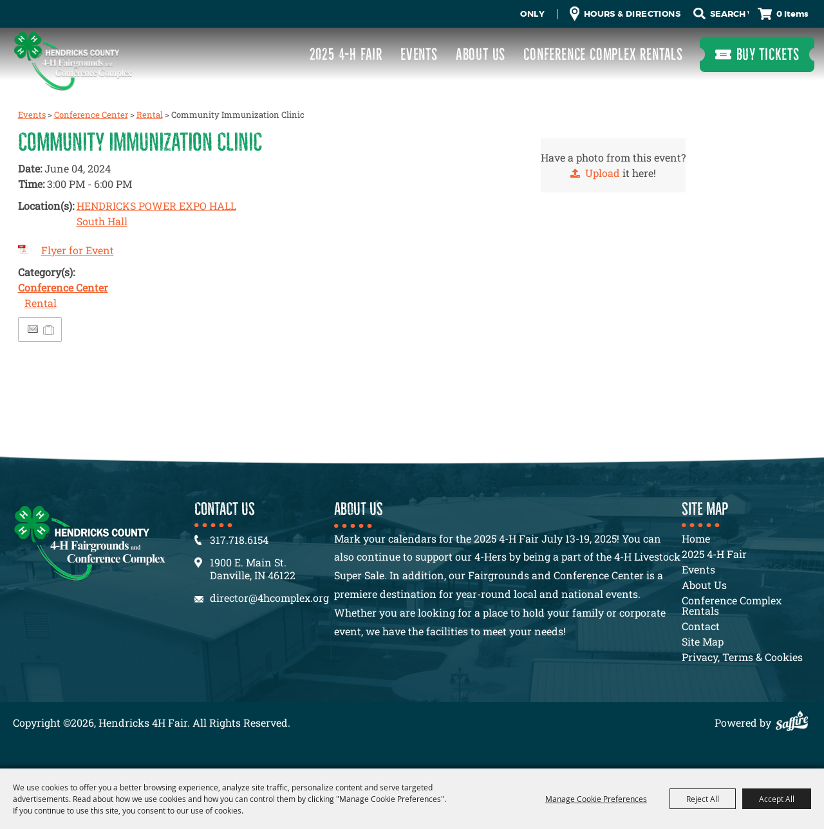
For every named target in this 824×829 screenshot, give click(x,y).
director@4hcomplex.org (269, 597)
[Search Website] (729, 14)
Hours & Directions (632, 13)
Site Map (703, 641)
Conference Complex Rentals (603, 54)
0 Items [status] (792, 13)
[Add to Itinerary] (49, 329)
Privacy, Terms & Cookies (742, 657)
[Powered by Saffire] (795, 722)
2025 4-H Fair (346, 54)
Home (696, 538)
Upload (602, 173)
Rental (149, 114)
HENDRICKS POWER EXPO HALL (156, 205)
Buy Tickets (768, 54)
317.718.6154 (239, 539)
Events (419, 54)
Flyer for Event (77, 250)
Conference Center (91, 114)
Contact (701, 626)
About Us (480, 54)
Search (699, 14)
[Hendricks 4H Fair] (73, 61)
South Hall (102, 221)
